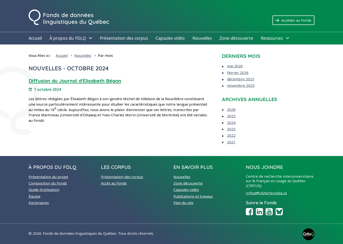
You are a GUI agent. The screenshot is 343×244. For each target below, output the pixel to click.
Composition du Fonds (48, 183)
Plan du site (183, 202)
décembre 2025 (240, 79)
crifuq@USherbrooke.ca (266, 192)
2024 (231, 122)
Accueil (35, 38)
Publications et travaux (193, 196)
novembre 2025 (241, 85)
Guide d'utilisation (44, 189)
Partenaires (39, 202)
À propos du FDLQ (71, 38)
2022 (231, 135)
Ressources (275, 38)
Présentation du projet (48, 176)
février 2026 (237, 72)
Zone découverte (236, 38)
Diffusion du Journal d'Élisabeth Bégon (75, 81)
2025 (231, 115)
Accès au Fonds (114, 183)
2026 (231, 109)
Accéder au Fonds (297, 20)
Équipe (34, 196)
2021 (231, 142)
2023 (231, 129)
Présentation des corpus (124, 38)
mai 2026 (235, 65)
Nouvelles (202, 38)
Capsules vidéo (170, 38)
